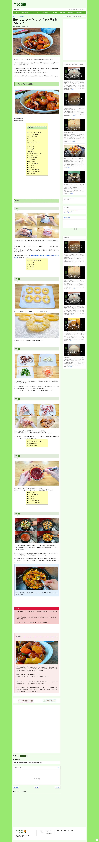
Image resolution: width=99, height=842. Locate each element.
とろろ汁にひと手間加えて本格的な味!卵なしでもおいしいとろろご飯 (73, 179)
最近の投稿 (67, 217)
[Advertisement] (61, 4)
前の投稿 (57, 787)
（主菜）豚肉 (21, 16)
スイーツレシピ (35, 12)
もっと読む (72, 89)
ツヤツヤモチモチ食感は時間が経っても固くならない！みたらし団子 (73, 153)
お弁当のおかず (25, 12)
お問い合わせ (70, 12)
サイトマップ (79, 12)
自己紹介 (55, 12)
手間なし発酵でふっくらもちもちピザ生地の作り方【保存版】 (73, 352)
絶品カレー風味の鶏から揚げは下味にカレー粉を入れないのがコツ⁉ (73, 326)
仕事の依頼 (62, 12)
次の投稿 (16, 787)
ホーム (16, 12)
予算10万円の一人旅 (46, 12)
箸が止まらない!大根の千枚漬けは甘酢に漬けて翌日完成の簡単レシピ (73, 76)
